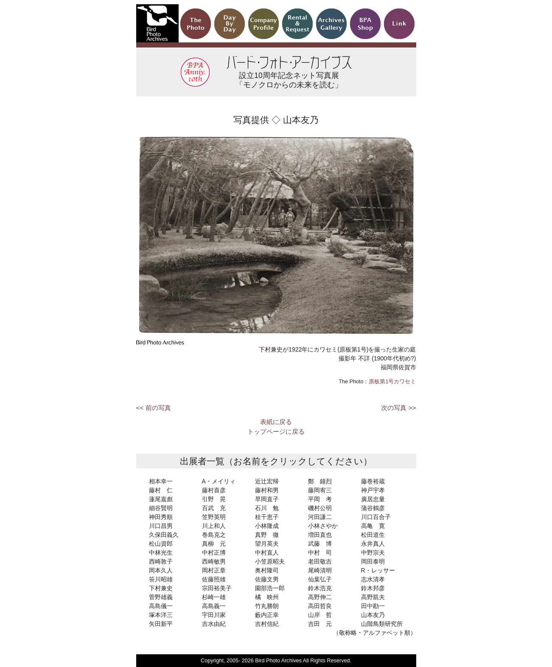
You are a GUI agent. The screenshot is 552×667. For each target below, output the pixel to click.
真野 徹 (267, 534)
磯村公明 (320, 508)
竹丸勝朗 (267, 606)
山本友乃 (373, 614)
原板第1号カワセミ (392, 382)
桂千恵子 (267, 517)
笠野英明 (214, 517)
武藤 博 (320, 543)
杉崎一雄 (214, 597)
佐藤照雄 (214, 579)
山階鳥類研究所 (382, 623)
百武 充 (214, 508)
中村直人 (267, 552)
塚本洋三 (161, 614)
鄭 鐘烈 (320, 481)
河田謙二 (320, 517)
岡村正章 (214, 570)
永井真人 (373, 543)
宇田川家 (214, 614)
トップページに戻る (276, 431)
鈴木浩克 (320, 588)
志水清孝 (373, 579)
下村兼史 (161, 588)
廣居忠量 (373, 499)
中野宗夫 (373, 552)
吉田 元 (320, 623)
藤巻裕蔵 (373, 481)
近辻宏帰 (267, 481)
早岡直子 (267, 499)
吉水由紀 (214, 623)
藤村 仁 (161, 490)
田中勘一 (373, 606)
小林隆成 (267, 525)
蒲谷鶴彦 (373, 508)
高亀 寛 (373, 525)
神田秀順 (161, 517)
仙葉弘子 (320, 579)
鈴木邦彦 (373, 588)
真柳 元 (214, 543)
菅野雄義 (161, 597)
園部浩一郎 (270, 588)
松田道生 (373, 534)
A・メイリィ (218, 481)
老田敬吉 (320, 561)
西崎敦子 (161, 561)
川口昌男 (161, 525)
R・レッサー (378, 570)
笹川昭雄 (161, 579)
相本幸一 (161, 481)
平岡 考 (320, 499)
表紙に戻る (276, 421)
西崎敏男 (214, 561)
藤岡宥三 (320, 490)
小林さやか (323, 525)
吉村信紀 (267, 623)
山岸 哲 (320, 614)
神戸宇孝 (373, 490)
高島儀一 (161, 606)
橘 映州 (267, 597)
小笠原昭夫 (270, 561)
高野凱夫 (373, 597)
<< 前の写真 (153, 407)
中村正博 (214, 552)
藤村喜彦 (214, 490)
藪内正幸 (267, 614)
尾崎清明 (320, 570)
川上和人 (214, 525)
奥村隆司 (267, 570)
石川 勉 (267, 508)
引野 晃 (214, 499)
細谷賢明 (161, 508)
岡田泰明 (373, 561)
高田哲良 (320, 606)
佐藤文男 (267, 579)
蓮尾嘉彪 (161, 499)
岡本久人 (161, 570)
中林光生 (161, 552)
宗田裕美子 (217, 588)
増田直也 (320, 534)
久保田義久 (164, 534)
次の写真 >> (398, 407)
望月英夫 (267, 543)
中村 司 (320, 552)
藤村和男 (267, 490)
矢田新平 (161, 623)
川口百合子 (376, 517)
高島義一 (214, 606)
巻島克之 (214, 534)
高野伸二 (320, 597)
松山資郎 (161, 543)
